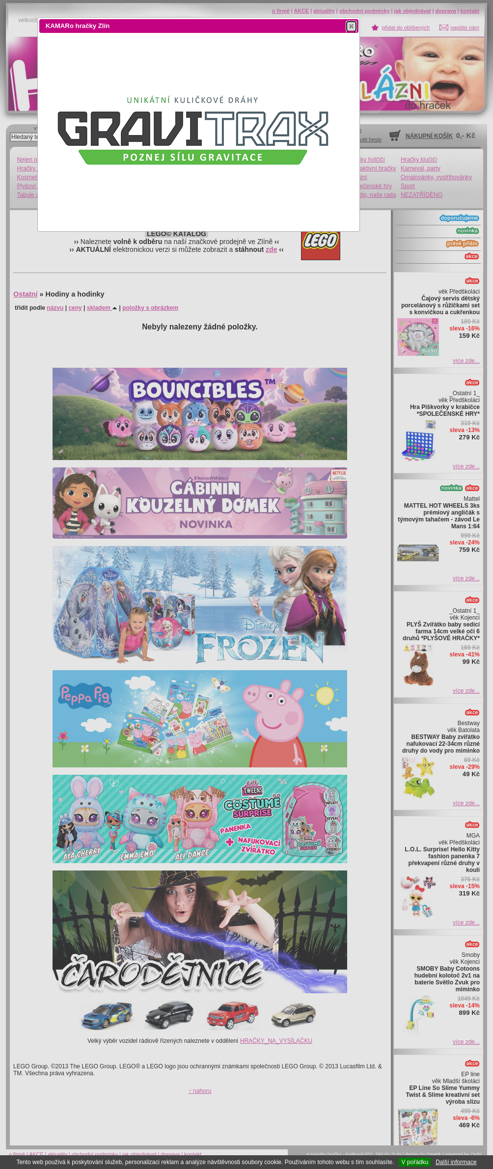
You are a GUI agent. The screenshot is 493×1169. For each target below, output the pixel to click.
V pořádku (414, 1162)
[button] (351, 26)
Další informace (456, 1162)
